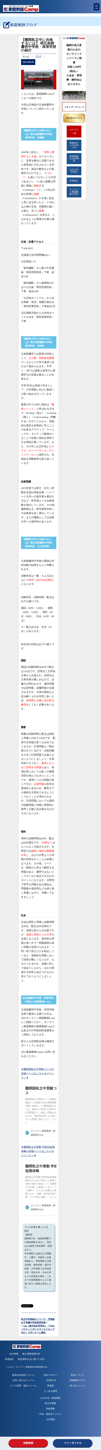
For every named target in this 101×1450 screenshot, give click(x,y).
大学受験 (50, 1419)
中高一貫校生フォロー (50, 1414)
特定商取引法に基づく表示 (31, 1359)
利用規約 (9, 1359)
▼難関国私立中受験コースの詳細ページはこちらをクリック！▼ (37, 1073)
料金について (77, 1375)
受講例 (50, 1386)
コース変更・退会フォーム (23, 1386)
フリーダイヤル (73, 1443)
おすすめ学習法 (74, 170)
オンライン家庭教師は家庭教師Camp (31, 1367)
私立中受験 (50, 1403)
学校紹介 (74, 181)
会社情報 (13, 1354)
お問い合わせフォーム (23, 1380)
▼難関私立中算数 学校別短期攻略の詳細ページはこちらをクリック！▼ (38, 1151)
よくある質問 (50, 1391)
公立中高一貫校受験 (50, 1398)
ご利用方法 (50, 1380)
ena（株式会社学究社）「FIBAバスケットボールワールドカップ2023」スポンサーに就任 (38, 1329)
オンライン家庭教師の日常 (74, 191)
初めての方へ (50, 1375)
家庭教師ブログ (77, 1380)
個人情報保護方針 (31, 1354)
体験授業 (28, 1443)
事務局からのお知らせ (74, 145)
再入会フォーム (77, 1386)
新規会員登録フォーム (23, 1375)
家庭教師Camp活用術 (74, 158)
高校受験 (50, 1408)
